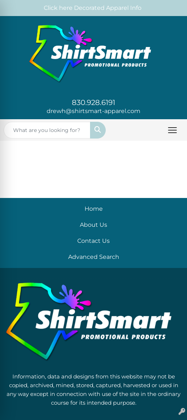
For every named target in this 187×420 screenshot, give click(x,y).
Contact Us (93, 240)
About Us (93, 224)
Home (94, 208)
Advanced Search (93, 256)
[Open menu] (172, 130)
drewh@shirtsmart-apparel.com (93, 111)
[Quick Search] (47, 130)
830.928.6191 (93, 102)
